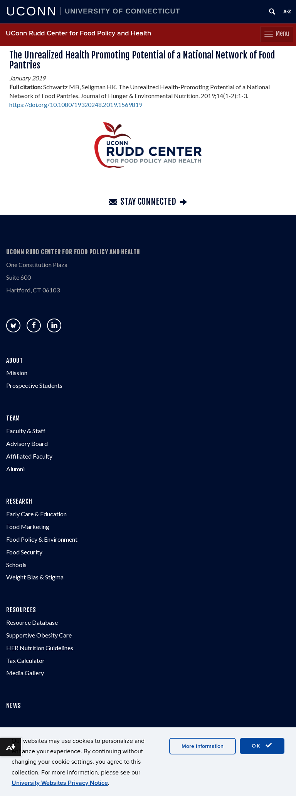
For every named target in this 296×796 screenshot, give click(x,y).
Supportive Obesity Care (39, 635)
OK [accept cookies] (262, 745)
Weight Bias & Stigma (35, 577)
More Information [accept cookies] (203, 746)
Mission (16, 372)
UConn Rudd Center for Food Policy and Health (78, 33)
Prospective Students (34, 385)
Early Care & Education (36, 513)
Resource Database (32, 622)
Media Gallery (25, 672)
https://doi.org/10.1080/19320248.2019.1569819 (75, 104)
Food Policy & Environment (41, 539)
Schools (16, 564)
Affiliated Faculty (29, 456)
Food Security (24, 552)
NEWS (13, 705)
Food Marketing (27, 526)
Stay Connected (148, 202)
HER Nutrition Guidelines (39, 647)
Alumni (15, 468)
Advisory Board (27, 443)
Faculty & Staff (25, 430)
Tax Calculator (25, 660)
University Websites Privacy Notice (60, 783)
